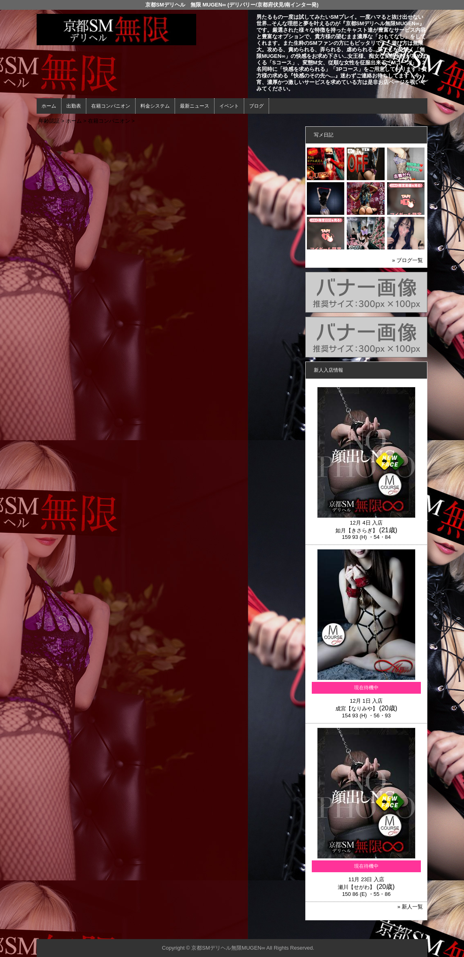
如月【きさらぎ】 (356, 530)
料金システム (155, 106)
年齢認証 (49, 121)
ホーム (49, 106)
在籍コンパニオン (110, 106)
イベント (229, 106)
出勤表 (73, 106)
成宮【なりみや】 (356, 709)
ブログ (256, 106)
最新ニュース (194, 106)
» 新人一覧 (410, 907)
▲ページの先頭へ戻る (396, 931)
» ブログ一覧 (407, 260)
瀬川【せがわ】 (356, 887)
